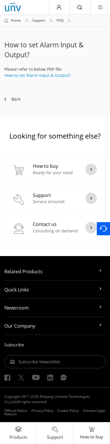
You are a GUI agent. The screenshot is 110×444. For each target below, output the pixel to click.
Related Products (23, 271)
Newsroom (16, 308)
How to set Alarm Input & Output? (37, 75)
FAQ (60, 20)
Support (38, 20)
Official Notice (15, 410)
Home (16, 20)
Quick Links (16, 289)
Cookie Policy (68, 410)
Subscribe (14, 345)
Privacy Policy (42, 410)
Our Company (19, 326)
